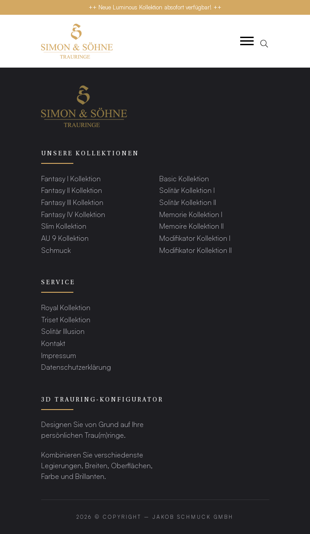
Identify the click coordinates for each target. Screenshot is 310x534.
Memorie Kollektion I (190, 214)
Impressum (58, 355)
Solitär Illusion (63, 331)
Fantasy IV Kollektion (73, 214)
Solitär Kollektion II (187, 202)
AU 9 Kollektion (65, 238)
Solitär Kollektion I (187, 190)
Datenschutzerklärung (76, 367)
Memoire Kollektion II (191, 226)
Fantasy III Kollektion (72, 202)
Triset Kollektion (65, 319)
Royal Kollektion (65, 307)
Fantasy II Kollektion (71, 190)
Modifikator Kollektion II (195, 250)
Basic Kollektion (184, 178)
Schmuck (56, 250)
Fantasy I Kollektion (71, 178)
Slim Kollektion (63, 226)
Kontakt (53, 343)
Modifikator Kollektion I (194, 238)
